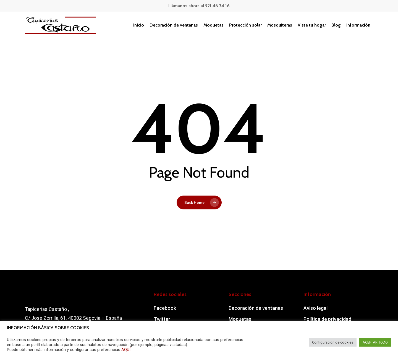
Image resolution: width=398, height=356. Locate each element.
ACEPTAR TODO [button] (375, 342)
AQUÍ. (126, 349)
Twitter (162, 319)
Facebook (165, 308)
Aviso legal (315, 308)
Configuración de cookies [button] (332, 342)
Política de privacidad (327, 319)
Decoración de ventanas (256, 308)
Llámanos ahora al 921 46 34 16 (199, 5)
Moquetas (240, 319)
